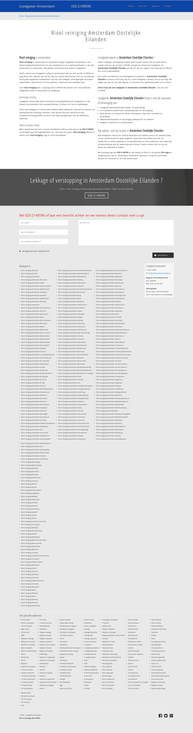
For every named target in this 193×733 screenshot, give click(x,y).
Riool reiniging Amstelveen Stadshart (33, 295)
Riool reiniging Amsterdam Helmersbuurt (72, 277)
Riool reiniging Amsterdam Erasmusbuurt (35, 417)
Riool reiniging (107, 688)
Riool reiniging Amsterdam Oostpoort (71, 401)
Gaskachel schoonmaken (48, 682)
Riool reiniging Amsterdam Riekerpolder (110, 283)
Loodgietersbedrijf (90, 651)
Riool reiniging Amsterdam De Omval (34, 380)
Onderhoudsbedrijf (90, 670)
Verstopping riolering (158, 642)
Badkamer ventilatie (28, 645)
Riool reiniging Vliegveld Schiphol (32, 581)
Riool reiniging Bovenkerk (30, 471)
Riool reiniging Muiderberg (30, 537)
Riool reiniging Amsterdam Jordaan (70, 311)
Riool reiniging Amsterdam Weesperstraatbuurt (112, 401)
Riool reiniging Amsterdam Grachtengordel (35, 439)
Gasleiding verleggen (47, 685)
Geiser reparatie (65, 620)
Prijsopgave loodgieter (110, 620)
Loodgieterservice (90, 654)
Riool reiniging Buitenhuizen (31, 478)
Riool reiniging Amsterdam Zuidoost (33, 456)
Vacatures (154, 632)
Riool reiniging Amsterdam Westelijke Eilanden (112, 417)
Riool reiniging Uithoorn (29, 571)
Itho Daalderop (65, 682)
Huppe (62, 657)
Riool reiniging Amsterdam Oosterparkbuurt (73, 395)
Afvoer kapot (25, 620)
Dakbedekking (44, 626)
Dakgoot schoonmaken (48, 645)
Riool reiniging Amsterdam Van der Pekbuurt (111, 367)
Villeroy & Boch (156, 666)
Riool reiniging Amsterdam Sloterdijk (108, 317)
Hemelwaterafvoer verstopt (69, 651)
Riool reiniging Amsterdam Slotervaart (109, 327)
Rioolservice (132, 626)
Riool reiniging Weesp (28, 590)
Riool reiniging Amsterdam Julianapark (71, 314)
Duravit (42, 670)
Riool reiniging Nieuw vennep (31, 543)
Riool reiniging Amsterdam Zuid (32, 446)
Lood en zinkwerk (90, 642)
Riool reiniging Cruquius (29, 481)
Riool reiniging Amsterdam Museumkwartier (73, 355)
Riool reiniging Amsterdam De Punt (33, 386)
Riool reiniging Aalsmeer (29, 270)
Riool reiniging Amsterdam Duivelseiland (35, 404)
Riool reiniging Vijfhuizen (29, 574)
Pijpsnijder (87, 682)
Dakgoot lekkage (45, 632)
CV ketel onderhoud (28, 679)
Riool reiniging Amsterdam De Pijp (33, 383)
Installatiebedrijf (65, 676)
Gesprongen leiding (66, 623)
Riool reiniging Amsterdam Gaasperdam (34, 426)
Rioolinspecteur (133, 623)
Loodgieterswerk (90, 657)
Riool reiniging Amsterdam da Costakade (35, 361)
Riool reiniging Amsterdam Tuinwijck (108, 361)
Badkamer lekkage (27, 638)
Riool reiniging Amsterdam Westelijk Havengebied (113, 414)
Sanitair (130, 648)
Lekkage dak (88, 635)
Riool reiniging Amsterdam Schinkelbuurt (110, 298)
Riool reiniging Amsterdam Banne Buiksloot (36, 320)
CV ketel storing (26, 685)
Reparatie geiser (107, 645)
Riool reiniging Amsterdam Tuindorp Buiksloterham (114, 351)
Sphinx (130, 663)
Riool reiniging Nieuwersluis (30, 546)
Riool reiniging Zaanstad (29, 602)
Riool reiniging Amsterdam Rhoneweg (109, 280)
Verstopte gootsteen (158, 651)
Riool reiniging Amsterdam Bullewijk (33, 348)
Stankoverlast (132, 666)
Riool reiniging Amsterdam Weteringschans (111, 426)
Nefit (85, 663)
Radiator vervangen (109, 632)
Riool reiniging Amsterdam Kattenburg (71, 323)
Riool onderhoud (108, 679)
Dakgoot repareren (46, 642)
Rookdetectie (132, 638)
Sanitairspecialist (134, 651)
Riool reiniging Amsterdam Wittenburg (109, 433)
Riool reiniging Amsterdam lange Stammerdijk (74, 333)
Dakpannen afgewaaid (47, 657)
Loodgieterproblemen (91, 648)
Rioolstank (131, 632)
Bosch (23, 660)
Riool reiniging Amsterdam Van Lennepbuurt (111, 370)
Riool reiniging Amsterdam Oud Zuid (70, 411)
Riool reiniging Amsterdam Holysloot (71, 286)
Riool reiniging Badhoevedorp (31, 465)
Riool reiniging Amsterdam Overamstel (71, 417)
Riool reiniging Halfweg (29, 496)
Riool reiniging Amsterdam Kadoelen (70, 320)
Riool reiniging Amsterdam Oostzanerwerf (72, 404)
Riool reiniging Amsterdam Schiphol (108, 301)
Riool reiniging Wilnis (28, 596)
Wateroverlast (26, 693)
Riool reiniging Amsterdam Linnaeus (70, 336)
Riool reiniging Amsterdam (30, 305)
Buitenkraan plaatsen (28, 666)
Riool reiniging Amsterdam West (107, 411)
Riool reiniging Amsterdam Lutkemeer (71, 339)
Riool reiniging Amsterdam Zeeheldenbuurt (36, 443)
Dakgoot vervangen (46, 651)
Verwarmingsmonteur (158, 660)
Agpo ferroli (25, 629)
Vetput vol (154, 663)
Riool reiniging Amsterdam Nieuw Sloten (72, 361)
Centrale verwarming (28, 676)
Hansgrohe (63, 645)
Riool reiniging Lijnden (29, 515)
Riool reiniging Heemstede (30, 499)
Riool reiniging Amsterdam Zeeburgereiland (111, 439)
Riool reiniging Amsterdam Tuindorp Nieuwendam (113, 355)
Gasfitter (42, 676)
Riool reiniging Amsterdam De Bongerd (34, 376)
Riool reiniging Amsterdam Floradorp (34, 420)
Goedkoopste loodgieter (68, 626)
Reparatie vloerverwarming (111, 657)
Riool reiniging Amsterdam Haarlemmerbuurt (73, 273)
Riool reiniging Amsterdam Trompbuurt (109, 345)
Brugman (24, 663)
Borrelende (25, 657)
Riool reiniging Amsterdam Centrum (33, 351)
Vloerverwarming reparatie (160, 676)
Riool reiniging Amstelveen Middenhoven (35, 289)
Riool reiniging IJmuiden (29, 503)
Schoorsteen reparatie (135, 654)
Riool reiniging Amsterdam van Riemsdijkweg (111, 373)
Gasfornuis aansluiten (47, 679)
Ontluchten (88, 676)
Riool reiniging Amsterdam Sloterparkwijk (110, 323)
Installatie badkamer (67, 663)
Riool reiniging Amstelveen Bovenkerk (34, 280)
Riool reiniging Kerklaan (29, 506)
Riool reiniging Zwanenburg (30, 606)
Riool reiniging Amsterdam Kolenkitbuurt (72, 330)
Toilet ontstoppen (134, 685)
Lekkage (87, 629)
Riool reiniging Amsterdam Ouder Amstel (72, 414)
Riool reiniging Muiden (29, 534)
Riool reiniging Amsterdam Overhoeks (71, 420)
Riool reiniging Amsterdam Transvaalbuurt (110, 342)
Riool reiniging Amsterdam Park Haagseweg (73, 430)
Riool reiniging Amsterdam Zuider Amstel (35, 453)
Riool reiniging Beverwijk (29, 468)
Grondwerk (63, 642)
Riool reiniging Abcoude (29, 273)
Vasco (153, 638)
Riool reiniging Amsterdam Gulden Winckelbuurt (75, 270)
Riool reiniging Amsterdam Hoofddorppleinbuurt (75, 289)
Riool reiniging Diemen (29, 484)
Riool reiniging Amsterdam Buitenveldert (35, 345)
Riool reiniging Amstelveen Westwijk (33, 301)
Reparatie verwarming (109, 654)
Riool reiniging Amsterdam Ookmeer (70, 380)
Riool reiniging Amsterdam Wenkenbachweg (111, 408)
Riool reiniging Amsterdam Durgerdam (34, 408)
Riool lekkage (107, 676)
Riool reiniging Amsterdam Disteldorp (34, 395)
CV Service (43, 620)
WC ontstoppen (26, 699)
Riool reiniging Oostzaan (29, 553)
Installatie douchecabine (68, 666)
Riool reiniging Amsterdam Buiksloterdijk (35, 336)
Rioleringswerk (107, 663)
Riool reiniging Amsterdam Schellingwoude (111, 295)
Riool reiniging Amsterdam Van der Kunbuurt (111, 364)
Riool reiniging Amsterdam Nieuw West (71, 364)
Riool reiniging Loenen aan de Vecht (33, 521)
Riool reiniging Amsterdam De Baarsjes (34, 370)
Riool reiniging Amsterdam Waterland (109, 395)
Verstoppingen (156, 645)
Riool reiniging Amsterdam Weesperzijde (110, 404)
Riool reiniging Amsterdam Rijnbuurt (108, 286)
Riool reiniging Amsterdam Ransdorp (109, 273)
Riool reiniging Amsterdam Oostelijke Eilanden (42, 16)
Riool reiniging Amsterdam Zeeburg (108, 436)
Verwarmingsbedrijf (158, 657)
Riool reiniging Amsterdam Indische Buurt (72, 305)
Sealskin (131, 657)
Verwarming (155, 654)
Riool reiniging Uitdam (29, 568)
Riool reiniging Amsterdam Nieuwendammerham (75, 370)
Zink (22, 705)
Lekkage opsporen (90, 638)
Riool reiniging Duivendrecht (31, 490)
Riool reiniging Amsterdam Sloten (107, 314)
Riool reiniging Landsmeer (30, 509)
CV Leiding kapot (27, 688)
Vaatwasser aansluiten (159, 629)
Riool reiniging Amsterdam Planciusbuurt (72, 433)
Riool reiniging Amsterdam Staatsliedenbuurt (111, 333)
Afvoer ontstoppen (27, 623)
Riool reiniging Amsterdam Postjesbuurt (72, 439)
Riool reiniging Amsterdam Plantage (70, 436)
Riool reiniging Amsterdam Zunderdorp (34, 459)
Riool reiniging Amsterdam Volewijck (108, 386)
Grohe (62, 638)
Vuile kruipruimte (157, 679)
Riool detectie (107, 666)
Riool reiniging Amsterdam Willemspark (109, 430)
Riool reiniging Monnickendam (31, 531)
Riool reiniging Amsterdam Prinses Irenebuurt (112, 270)
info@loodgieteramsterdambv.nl (159, 273)
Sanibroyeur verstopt (135, 645)
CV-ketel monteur (46, 623)
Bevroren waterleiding (28, 651)
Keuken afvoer (89, 620)
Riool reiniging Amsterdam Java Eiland (71, 308)
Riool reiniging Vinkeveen (30, 578)
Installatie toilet (65, 673)
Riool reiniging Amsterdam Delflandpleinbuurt (37, 389)
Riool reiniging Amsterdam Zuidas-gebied (35, 450)
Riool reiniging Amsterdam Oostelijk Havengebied (75, 386)
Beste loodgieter (26, 648)
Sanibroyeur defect (134, 642)
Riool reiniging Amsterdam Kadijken (70, 317)
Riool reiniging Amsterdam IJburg (69, 295)
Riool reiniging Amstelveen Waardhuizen (35, 298)
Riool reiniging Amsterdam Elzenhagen (34, 414)
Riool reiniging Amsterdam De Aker (33, 367)
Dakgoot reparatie (46, 638)
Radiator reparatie (108, 629)
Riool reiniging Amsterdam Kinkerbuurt (71, 327)
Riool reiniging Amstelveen (30, 277)
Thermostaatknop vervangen (138, 682)
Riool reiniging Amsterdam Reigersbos (109, 277)
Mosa (86, 660)
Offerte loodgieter (90, 666)
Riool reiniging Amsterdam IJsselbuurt (71, 301)
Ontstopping (88, 679)
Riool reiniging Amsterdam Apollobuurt (34, 314)
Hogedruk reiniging (66, 654)
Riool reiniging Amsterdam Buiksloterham (35, 339)
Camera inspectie (27, 670)
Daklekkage (43, 654)
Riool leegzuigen (108, 673)
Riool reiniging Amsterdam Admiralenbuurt (36, 308)
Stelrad (130, 670)
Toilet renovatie (133, 688)
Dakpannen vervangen (47, 660)
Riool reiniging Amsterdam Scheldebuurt (110, 292)
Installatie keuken (66, 670)
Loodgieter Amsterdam (37, 6)
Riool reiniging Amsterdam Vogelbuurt (109, 380)
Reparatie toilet (107, 651)
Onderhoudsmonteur (91, 673)
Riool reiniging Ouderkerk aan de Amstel (35, 556)
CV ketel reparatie (27, 682)
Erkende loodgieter (46, 673)
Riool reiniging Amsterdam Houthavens (71, 292)
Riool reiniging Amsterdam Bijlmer (33, 327)
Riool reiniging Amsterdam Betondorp (34, 323)
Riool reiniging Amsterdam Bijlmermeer (34, 330)
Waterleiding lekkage (158, 688)
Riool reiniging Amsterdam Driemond (34, 401)
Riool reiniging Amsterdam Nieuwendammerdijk (74, 367)
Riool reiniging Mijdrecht (29, 528)
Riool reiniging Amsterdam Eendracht (34, 411)
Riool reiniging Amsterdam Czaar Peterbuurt (36, 358)
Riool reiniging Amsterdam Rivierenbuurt (110, 289)
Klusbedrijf (88, 623)
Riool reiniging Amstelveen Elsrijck (33, 283)
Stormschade (132, 679)
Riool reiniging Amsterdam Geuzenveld (34, 433)
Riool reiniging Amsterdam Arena (32, 317)
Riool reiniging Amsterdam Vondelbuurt (110, 389)
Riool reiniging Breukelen (29, 475)
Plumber (87, 688)
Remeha (105, 638)
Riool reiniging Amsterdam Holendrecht (71, 283)
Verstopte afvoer (157, 648)
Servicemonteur (133, 660)
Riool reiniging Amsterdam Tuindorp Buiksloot (112, 348)
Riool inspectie (107, 670)
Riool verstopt (133, 620)
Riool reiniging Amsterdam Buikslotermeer (35, 342)
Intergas (62, 679)
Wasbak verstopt (157, 685)
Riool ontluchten (108, 682)
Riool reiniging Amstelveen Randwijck (34, 292)
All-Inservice (25, 632)
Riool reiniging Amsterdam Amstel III (33, 311)
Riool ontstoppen (108, 685)
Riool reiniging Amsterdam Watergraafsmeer (111, 392)
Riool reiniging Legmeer (29, 512)
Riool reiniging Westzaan (29, 593)
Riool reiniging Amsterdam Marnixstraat (72, 342)
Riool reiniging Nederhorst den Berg (33, 540)
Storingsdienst (133, 673)
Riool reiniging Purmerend (30, 559)
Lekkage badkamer (90, 632)
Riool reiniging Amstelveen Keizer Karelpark (36, 286)
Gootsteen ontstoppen (67, 632)
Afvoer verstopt (26, 626)
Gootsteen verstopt (66, 635)
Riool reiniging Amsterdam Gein (32, 430)
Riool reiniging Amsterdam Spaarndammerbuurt (112, 330)
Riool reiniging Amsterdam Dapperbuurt (35, 364)
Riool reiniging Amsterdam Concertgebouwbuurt (38, 355)
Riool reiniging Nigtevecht (30, 549)
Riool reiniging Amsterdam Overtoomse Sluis (73, 423)
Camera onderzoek (27, 673)
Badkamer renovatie (28, 642)
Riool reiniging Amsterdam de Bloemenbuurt (36, 373)
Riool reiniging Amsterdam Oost (69, 383)
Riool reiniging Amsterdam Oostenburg (71, 392)
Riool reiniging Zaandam (29, 599)
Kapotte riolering (65, 688)
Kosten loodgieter (90, 626)
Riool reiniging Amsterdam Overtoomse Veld (73, 426)
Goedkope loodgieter (67, 629)
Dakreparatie (44, 663)
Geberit (42, 688)
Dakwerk (43, 666)
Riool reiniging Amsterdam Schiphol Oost (110, 305)
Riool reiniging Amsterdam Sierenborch (109, 308)
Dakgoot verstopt (46, 648)
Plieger (86, 685)
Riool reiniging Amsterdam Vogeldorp (109, 383)
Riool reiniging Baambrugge (30, 462)
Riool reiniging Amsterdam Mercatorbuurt (72, 345)
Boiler (23, 654)
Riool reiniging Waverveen (30, 587)
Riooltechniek (133, 635)
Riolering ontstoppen (109, 660)
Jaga (61, 685)
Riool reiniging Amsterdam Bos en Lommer (36, 333)
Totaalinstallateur (157, 626)
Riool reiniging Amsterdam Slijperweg (109, 311)
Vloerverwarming (157, 670)
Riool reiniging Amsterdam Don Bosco (34, 398)
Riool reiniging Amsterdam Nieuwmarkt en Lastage (75, 373)
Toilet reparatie (156, 620)
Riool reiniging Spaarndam (30, 565)
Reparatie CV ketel (108, 642)
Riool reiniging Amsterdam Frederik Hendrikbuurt (38, 423)
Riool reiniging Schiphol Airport (32, 562)
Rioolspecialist (133, 629)
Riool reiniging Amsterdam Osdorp (70, 408)
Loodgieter (88, 645)
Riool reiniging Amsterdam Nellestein (71, 358)
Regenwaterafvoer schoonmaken (113, 635)
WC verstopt (25, 702)
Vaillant (153, 635)
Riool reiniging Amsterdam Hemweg (70, 280)
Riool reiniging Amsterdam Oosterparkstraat (73, 398)
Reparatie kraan (107, 648)
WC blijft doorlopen (28, 696)
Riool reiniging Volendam (30, 584)
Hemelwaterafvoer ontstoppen (70, 648)
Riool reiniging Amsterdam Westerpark (109, 420)
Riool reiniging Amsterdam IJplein (69, 298)
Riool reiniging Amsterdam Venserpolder (110, 376)
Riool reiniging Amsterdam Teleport (108, 339)
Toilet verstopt (156, 623)
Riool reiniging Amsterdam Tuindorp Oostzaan (112, 358)
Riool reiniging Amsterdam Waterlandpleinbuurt (112, 398)
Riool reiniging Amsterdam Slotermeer (109, 320)
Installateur (63, 660)
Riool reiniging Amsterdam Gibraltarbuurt (35, 436)
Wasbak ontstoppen (158, 682)
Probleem (105, 623)
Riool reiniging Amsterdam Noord (69, 376)
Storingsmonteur (134, 676)
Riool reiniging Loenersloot (30, 524)
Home (21, 16)
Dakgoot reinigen (45, 635)
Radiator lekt (106, 626)
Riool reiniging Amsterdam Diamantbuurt (35, 392)
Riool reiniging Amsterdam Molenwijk (71, 351)
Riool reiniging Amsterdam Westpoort (109, 423)
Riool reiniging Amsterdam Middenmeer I (72, 348)
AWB (22, 635)
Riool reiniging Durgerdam (30, 493)
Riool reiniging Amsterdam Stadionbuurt (110, 336)
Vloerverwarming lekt (158, 673)
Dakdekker (43, 629)
